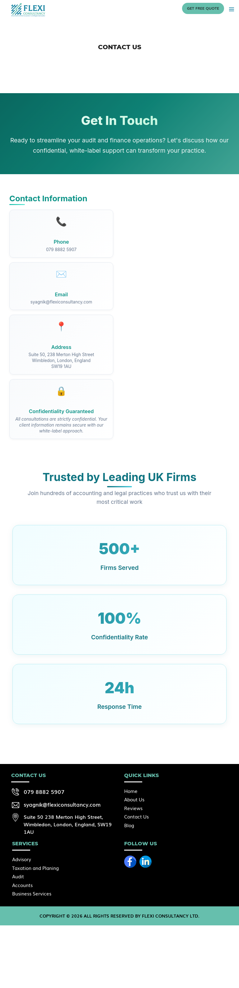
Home (131, 790)
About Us (134, 799)
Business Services (31, 893)
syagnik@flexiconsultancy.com (62, 804)
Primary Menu (231, 9)
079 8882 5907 (44, 791)
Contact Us (136, 816)
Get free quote (203, 8)
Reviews (133, 807)
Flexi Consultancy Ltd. (170, 916)
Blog (129, 825)
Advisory (21, 859)
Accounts (22, 884)
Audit (18, 876)
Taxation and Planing (35, 867)
